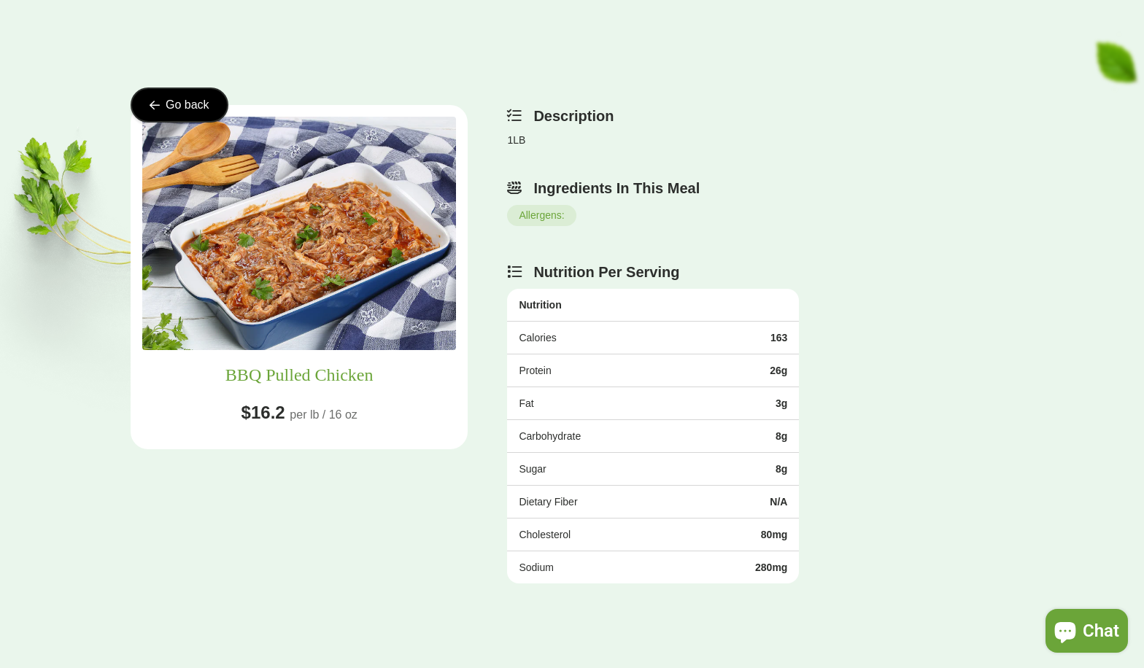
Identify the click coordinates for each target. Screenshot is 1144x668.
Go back (179, 104)
